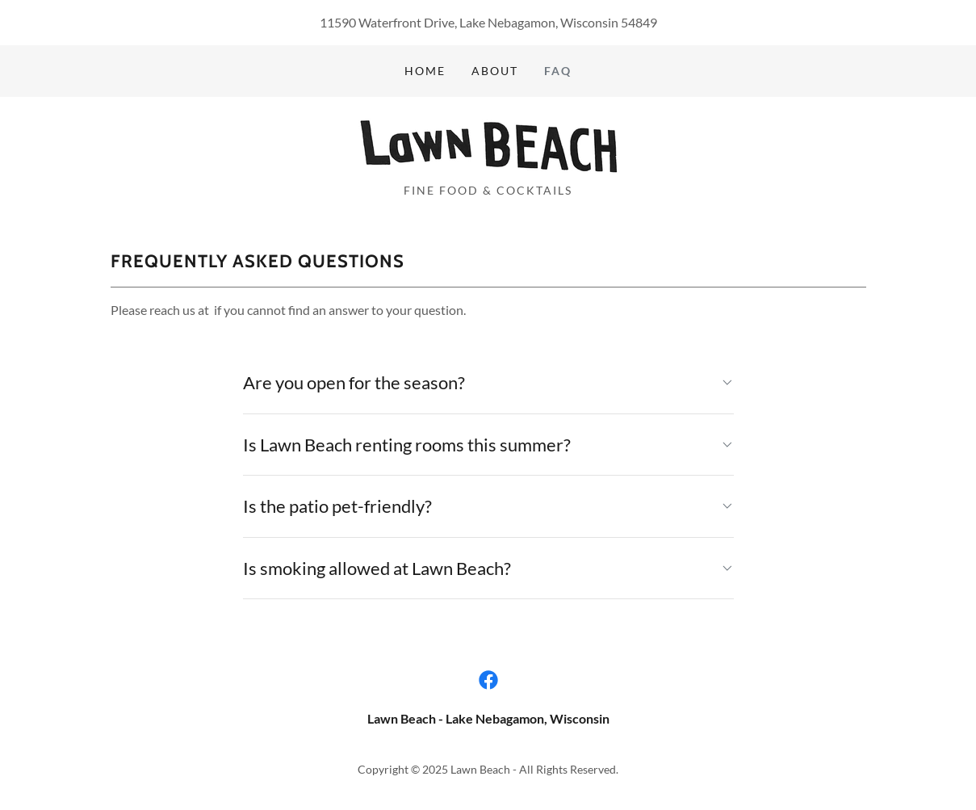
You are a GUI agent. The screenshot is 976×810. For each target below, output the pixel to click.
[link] (488, 145)
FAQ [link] (558, 71)
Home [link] (425, 71)
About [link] (494, 71)
